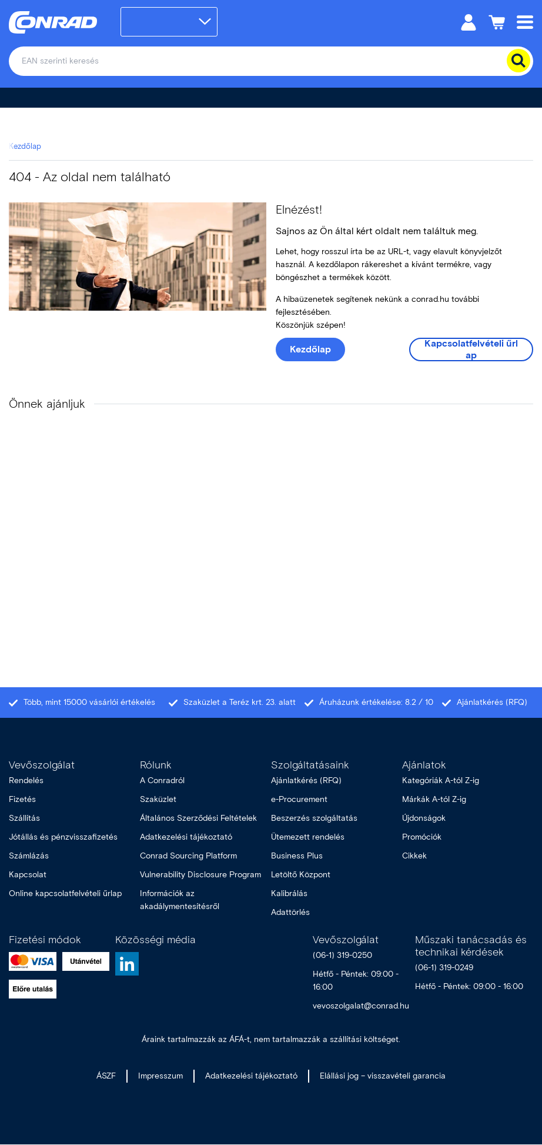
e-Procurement (299, 799)
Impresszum (160, 1076)
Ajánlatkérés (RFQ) (306, 780)
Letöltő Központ (300, 875)
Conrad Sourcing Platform (188, 856)
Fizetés (22, 799)
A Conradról (162, 780)
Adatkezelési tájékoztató (186, 837)
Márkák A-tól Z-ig (434, 799)
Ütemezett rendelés (307, 837)
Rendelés (26, 780)
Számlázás (29, 856)
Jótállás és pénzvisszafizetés (63, 837)
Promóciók (421, 837)
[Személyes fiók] (468, 21)
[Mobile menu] (525, 21)
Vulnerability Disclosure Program (200, 875)
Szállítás (24, 818)
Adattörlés (290, 912)
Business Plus (297, 856)
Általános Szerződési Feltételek (198, 818)
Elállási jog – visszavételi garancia (383, 1076)
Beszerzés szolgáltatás (314, 818)
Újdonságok (424, 818)
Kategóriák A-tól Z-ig (440, 780)
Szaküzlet (158, 799)
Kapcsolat (27, 875)
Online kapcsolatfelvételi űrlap (65, 893)
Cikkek (414, 856)
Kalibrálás (289, 893)
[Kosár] (497, 21)
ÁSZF (106, 1076)
